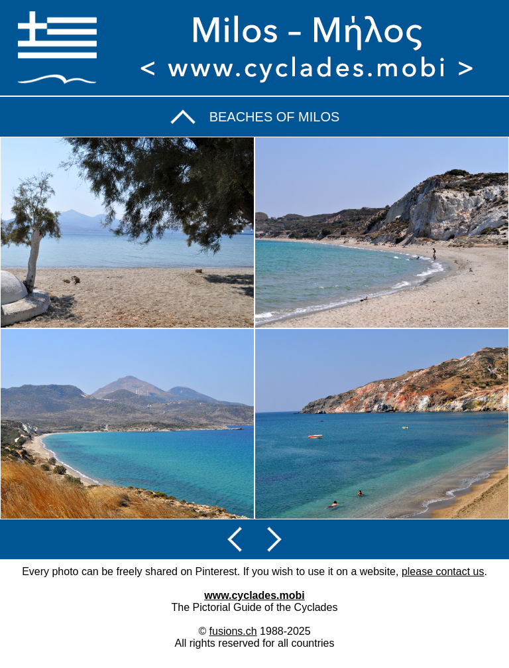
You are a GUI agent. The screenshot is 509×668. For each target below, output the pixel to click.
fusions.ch (233, 631)
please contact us (443, 571)
